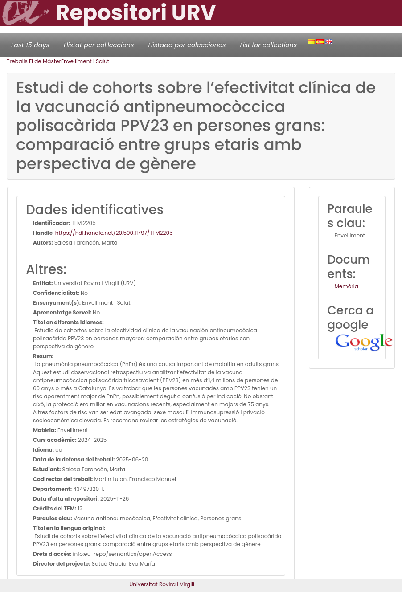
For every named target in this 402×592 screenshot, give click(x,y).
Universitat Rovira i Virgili (161, 584)
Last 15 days (30, 45)
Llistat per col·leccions (99, 45)
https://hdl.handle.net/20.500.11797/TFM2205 (114, 233)
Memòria (346, 286)
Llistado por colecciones (187, 45)
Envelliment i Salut (85, 61)
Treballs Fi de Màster (34, 61)
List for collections (268, 45)
